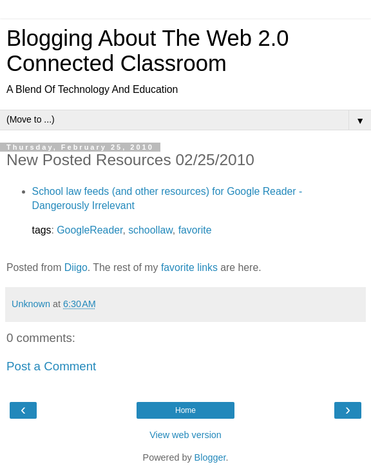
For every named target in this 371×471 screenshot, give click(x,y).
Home (185, 410)
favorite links (189, 267)
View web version (185, 435)
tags (42, 230)
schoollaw (150, 230)
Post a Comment (51, 366)
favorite (195, 230)
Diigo (76, 267)
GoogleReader (89, 230)
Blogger (210, 457)
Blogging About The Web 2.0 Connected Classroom (147, 50)
